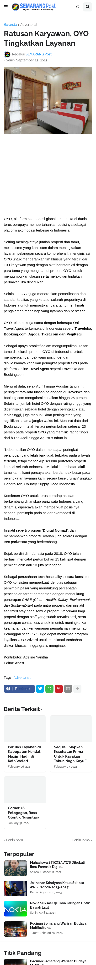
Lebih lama (81, 840)
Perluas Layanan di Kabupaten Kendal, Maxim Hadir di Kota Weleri (24, 754)
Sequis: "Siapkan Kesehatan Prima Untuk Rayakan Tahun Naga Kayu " (70, 754)
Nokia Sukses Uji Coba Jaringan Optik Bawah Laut (60, 905)
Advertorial (28, 24)
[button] (5, 7)
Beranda (10, 24)
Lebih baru (14, 840)
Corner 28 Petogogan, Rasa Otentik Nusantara (23, 812)
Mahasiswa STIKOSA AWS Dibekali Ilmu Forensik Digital (57, 865)
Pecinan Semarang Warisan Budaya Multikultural (58, 926)
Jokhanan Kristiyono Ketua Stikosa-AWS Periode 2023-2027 (57, 885)
